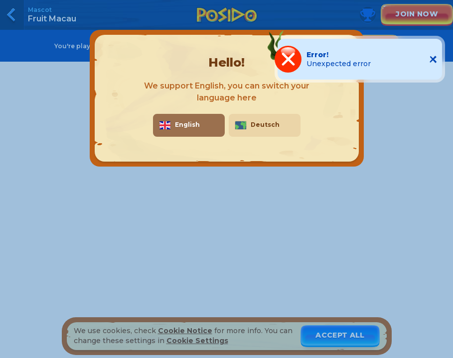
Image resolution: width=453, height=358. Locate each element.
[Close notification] (433, 59)
